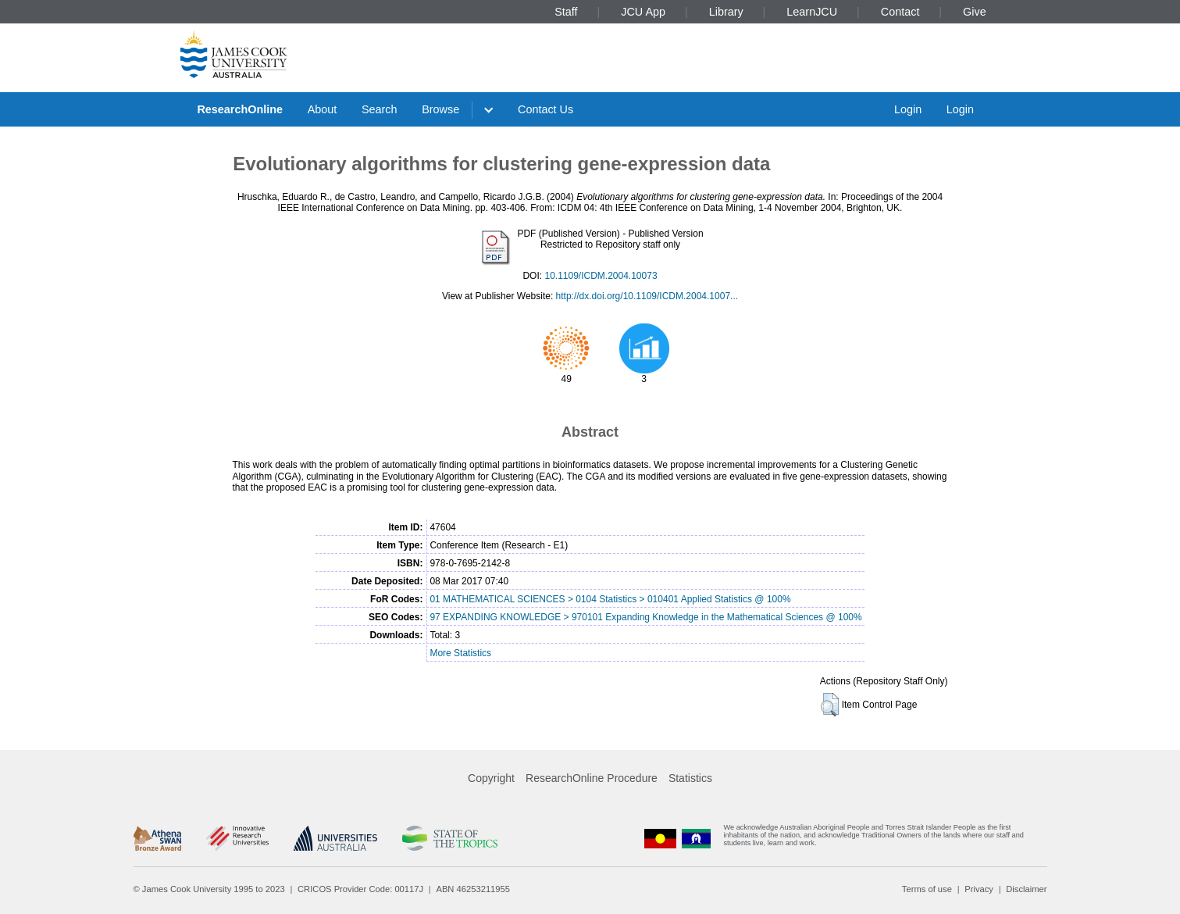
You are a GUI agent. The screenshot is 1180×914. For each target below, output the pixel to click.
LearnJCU (811, 11)
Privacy (978, 889)
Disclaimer (1026, 889)
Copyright (491, 778)
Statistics (690, 778)
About (322, 109)
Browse (440, 109)
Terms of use (927, 889)
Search (379, 109)
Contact (900, 11)
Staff (565, 11)
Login (908, 109)
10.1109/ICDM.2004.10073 (600, 275)
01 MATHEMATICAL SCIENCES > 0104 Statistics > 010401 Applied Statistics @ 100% (610, 599)
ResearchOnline (240, 109)
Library (726, 11)
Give (974, 11)
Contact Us (545, 109)
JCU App (643, 11)
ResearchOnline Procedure (592, 778)
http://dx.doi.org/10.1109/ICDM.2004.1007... (647, 296)
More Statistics (460, 653)
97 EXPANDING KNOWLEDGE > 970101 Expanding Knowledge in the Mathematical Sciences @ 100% (645, 617)
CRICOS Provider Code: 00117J (360, 889)
